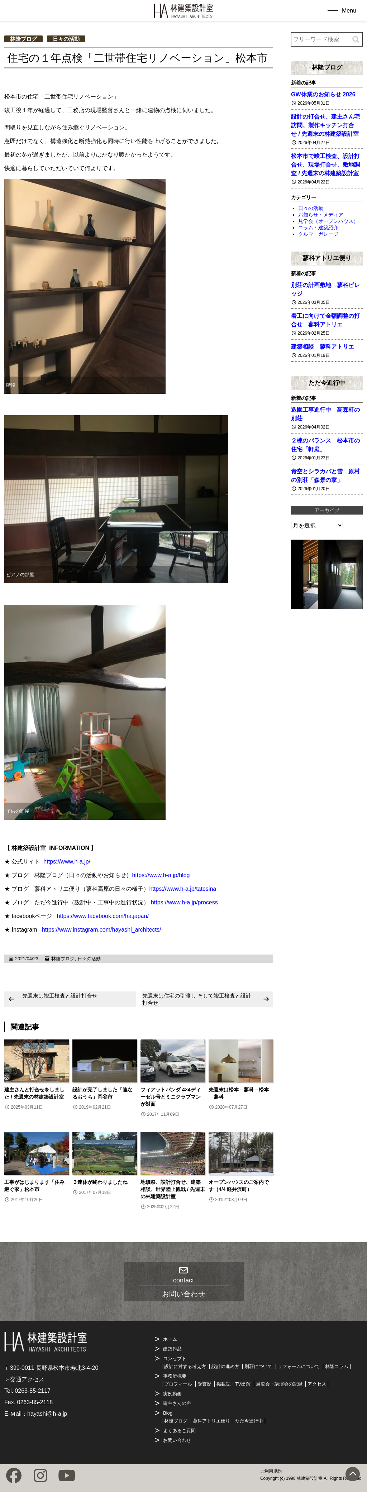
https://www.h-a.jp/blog (161, 875)
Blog (167, 1413)
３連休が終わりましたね (100, 1182)
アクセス (317, 1384)
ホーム (170, 1339)
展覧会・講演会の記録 (279, 1384)
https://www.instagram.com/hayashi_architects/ (101, 930)
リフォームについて (299, 1366)
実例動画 (172, 1393)
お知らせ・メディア (320, 214)
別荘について (258, 1366)
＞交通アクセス (24, 1379)
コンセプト (174, 1358)
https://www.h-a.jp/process (184, 902)
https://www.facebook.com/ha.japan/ (103, 916)
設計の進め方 (225, 1366)
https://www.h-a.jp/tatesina (182, 889)
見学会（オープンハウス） (328, 221)
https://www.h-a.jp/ (66, 862)
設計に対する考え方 (185, 1366)
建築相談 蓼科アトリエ (322, 347)
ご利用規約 (271, 1471)
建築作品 (172, 1349)
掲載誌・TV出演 (233, 1384)
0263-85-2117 (33, 1391)
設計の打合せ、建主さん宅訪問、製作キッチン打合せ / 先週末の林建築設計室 (325, 125)
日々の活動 (66, 39)
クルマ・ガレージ (318, 234)
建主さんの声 (177, 1403)
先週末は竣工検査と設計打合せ (59, 996)
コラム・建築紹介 (318, 227)
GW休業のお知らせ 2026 (323, 94)
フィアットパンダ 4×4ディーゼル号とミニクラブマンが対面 (170, 1097)
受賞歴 (204, 1384)
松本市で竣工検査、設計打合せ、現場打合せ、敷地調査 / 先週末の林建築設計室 (325, 164)
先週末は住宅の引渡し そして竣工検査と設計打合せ (196, 999)
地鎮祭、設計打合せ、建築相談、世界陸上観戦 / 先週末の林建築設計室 (172, 1189)
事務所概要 (174, 1376)
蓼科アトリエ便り (326, 258)
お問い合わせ (177, 1440)
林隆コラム (336, 1366)
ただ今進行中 (327, 382)
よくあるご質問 (179, 1430)
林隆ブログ (23, 39)
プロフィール (178, 1384)
